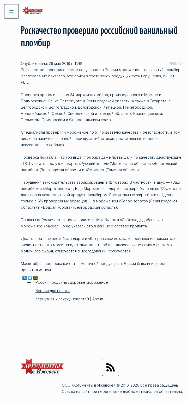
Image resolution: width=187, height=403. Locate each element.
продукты (58, 282)
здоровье (76, 282)
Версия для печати (52, 290)
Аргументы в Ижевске (93, 385)
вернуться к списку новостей (62, 299)
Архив (97, 299)
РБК (24, 82)
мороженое (97, 282)
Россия (42, 282)
